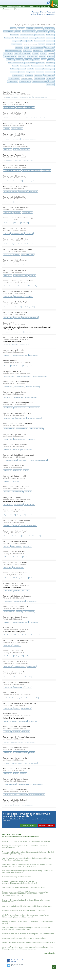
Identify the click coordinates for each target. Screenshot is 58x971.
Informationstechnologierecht (13, 50)
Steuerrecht (14, 72)
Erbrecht (30, 41)
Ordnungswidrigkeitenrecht (15, 62)
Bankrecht (18, 31)
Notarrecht (51, 59)
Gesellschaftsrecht (17, 44)
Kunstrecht (43, 53)
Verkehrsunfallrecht (14, 78)
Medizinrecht (28, 59)
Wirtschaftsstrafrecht (25, 81)
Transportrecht (30, 72)
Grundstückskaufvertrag (30, 44)
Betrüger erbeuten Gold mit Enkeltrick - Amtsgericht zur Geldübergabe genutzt (27, 922)
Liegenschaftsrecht (32, 56)
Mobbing (43, 59)
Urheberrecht (29, 75)
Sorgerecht (23, 69)
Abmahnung (21, 28)
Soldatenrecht (14, 69)
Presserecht (15, 66)
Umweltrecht (40, 72)
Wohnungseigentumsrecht (40, 81)
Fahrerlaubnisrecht (39, 41)
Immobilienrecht (49, 47)
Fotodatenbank (47, 7)
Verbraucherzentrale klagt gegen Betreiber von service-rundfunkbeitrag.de (28, 943)
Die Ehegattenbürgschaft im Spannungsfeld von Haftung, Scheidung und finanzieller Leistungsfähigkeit (27, 871)
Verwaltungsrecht (12, 81)
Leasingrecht (21, 56)
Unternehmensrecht (17, 75)
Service (17, 9)
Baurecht (51, 31)
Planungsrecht (50, 62)
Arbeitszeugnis (39, 28)
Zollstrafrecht (50, 84)
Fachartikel (36, 7)
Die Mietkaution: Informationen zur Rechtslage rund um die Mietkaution (28, 934)
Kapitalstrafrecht (8, 53)
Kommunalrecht (26, 53)
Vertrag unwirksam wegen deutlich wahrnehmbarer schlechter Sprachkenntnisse (24, 847)
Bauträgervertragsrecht (27, 35)
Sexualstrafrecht (49, 66)
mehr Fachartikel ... (49, 953)
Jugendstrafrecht (37, 50)
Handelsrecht (18, 47)
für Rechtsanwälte (7, 9)
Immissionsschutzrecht (37, 47)
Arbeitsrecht (29, 28)
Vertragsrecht (50, 78)
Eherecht (23, 41)
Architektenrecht (49, 28)
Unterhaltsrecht (49, 72)
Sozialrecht (31, 69)
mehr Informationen (46, 825)
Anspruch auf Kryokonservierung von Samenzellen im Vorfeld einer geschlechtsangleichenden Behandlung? (26, 928)
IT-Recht (26, 47)
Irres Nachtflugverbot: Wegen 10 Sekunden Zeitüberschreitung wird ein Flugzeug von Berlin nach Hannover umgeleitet (27, 948)
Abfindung (13, 28)
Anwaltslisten (25, 7)
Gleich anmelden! (29, 825)
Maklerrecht (50, 56)
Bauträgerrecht (14, 35)
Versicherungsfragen (26, 78)
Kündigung (51, 53)
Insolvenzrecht (27, 50)
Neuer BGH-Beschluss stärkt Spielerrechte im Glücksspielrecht (24, 938)
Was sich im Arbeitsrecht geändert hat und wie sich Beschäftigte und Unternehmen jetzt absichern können (26, 859)
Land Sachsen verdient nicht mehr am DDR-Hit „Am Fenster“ (23, 911)
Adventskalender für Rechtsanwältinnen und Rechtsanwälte (23, 887)
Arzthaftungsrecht (8, 31)
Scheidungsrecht (25, 66)
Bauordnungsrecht (42, 31)
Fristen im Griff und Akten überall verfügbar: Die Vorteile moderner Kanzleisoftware (26, 901)
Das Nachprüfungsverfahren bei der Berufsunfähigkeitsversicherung (26, 841)
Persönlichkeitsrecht (30, 62)
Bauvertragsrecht (39, 35)
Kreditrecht (35, 53)
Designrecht (16, 41)
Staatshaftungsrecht (48, 69)
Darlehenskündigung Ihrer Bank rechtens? (17, 877)
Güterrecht (41, 44)
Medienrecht (19, 59)
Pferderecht (41, 62)
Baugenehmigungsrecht (28, 31)
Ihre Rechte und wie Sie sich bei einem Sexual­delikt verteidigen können (27, 906)
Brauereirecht (50, 38)
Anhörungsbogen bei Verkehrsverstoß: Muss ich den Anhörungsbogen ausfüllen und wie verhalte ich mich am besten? (27, 865)
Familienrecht (50, 41)
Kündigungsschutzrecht (10, 56)
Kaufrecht (17, 53)
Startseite (4, 7)
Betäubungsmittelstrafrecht (37, 38)
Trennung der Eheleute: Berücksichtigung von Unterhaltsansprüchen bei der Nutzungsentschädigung (28, 853)
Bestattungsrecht (8, 38)
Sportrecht (38, 69)
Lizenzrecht (42, 56)
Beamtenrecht (50, 35)
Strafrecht (22, 72)
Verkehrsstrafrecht (49, 75)
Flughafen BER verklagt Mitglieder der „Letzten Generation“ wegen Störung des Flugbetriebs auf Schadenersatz (26, 916)
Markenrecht (10, 59)
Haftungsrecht (50, 44)
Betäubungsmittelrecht (21, 38)
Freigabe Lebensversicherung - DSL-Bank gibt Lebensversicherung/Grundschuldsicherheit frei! (19, 882)
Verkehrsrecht (38, 75)
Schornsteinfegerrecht (37, 66)
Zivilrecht (51, 81)
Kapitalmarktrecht (49, 50)
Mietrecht (36, 59)
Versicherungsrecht (39, 78)
